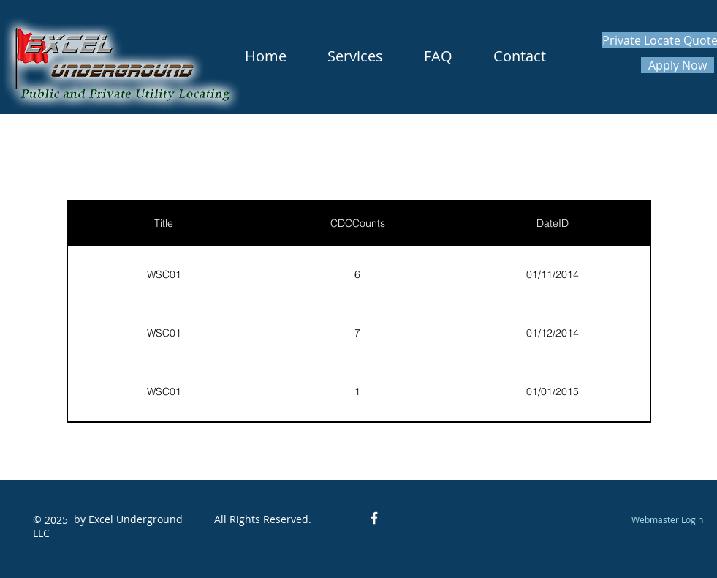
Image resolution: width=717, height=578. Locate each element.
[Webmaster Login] (667, 519)
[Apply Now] (677, 65)
